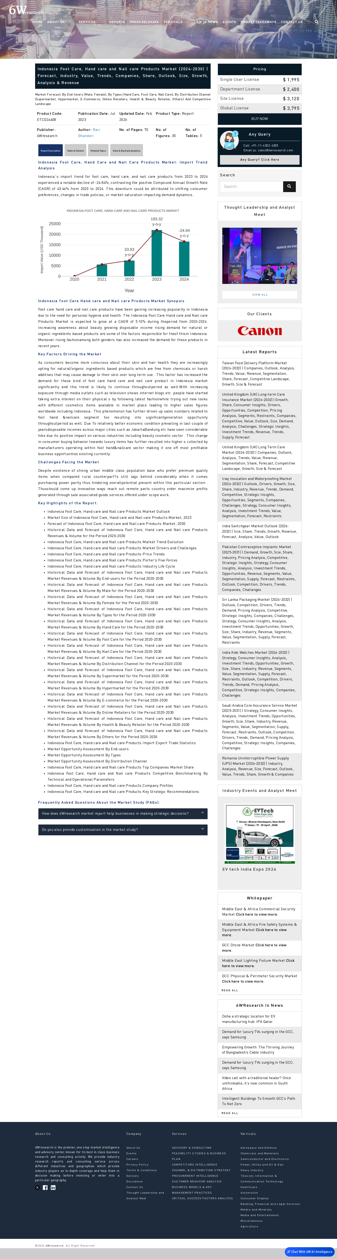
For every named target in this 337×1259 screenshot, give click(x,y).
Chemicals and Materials (260, 1164)
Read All (230, 1001)
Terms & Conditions (141, 1181)
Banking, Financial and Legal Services (270, 1215)
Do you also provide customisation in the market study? (123, 831)
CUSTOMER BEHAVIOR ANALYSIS (197, 1192)
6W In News (216, 10)
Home (75, 10)
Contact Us (301, 10)
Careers (132, 1170)
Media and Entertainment (260, 1226)
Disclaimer (134, 1192)
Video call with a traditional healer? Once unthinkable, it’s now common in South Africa (257, 1094)
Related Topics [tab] (131, 152)
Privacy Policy (137, 1175)
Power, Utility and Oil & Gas (262, 1175)
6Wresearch (54, 1256)
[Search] (289, 186)
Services (114, 10)
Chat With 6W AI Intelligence (309, 1250)
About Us (93, 10)
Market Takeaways (267, 10)
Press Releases (162, 10)
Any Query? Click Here (259, 159)
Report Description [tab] (58, 152)
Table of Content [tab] (96, 152)
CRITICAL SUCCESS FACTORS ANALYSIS (202, 1209)
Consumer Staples (255, 1209)
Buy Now (259, 119)
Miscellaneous (252, 1231)
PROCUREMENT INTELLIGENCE (195, 1186)
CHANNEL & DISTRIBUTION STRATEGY (201, 1181)
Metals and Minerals (256, 1220)
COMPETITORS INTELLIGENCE (194, 1175)
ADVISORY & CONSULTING (192, 1158)
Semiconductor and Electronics (265, 1170)
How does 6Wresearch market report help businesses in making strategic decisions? (123, 815)
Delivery (132, 1186)
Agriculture (249, 1237)
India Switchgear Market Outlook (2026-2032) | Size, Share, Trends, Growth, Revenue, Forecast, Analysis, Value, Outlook (259, 537)
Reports (135, 10)
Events (238, 10)
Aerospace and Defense (259, 1158)
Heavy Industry (252, 1181)
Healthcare (249, 1198)
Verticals (191, 10)
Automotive (249, 1203)
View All (260, 294)
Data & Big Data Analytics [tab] (174, 152)
